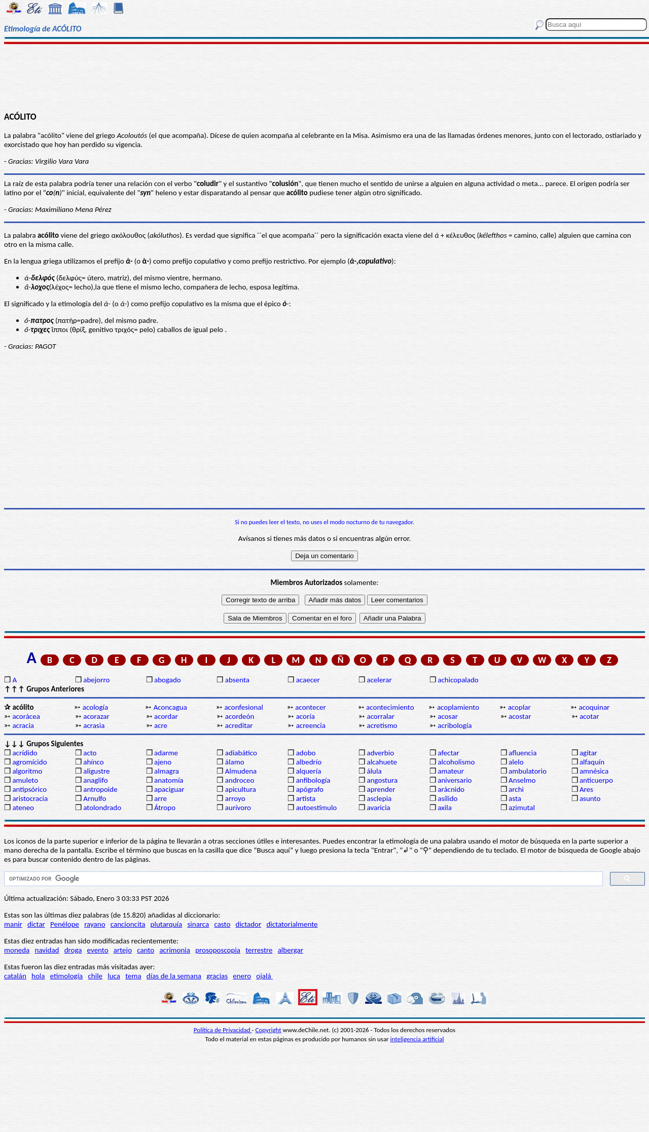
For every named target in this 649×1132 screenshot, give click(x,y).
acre (160, 725)
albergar (290, 950)
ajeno (162, 761)
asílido (447, 798)
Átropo (164, 807)
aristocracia (30, 798)
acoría (305, 716)
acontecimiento (390, 707)
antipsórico (29, 789)
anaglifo (95, 780)
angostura (382, 780)
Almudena (241, 771)
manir (13, 924)
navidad (47, 950)
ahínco (93, 761)
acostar (520, 716)
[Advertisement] (324, 77)
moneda (16, 950)
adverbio (380, 752)
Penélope (64, 924)
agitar (588, 752)
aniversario (455, 780)
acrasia (93, 725)
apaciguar (169, 789)
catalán (15, 975)
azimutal (522, 807)
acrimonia (174, 950)
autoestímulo (316, 807)
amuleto (25, 780)
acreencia (311, 725)
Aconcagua (170, 707)
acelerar (379, 679)
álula (374, 771)
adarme (166, 752)
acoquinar (594, 707)
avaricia (378, 807)
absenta (237, 679)
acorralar (380, 716)
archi (516, 789)
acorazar (96, 716)
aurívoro (238, 807)
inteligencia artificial (417, 1039)
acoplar (519, 707)
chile (95, 975)
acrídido (24, 752)
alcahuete (382, 761)
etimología (66, 975)
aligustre (96, 771)
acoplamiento (458, 707)
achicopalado (458, 679)
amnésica (594, 771)
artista (306, 798)
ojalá (264, 975)
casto (222, 924)
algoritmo (27, 771)
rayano (94, 924)
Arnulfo (94, 798)
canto (145, 950)
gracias (217, 975)
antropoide (100, 789)
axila (445, 807)
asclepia (379, 798)
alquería (308, 771)
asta (515, 798)
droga (73, 950)
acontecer (310, 707)
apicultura (240, 789)
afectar (448, 752)
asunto (590, 798)
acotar (589, 716)
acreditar (239, 725)
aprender (381, 789)
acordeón (239, 716)
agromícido (29, 761)
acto (89, 752)
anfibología (313, 780)
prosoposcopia (217, 950)
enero (242, 975)
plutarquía (167, 924)
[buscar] (302, 879)
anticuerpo (596, 780)
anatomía (169, 780)
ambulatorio (528, 771)
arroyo (235, 798)
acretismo (382, 725)
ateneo (23, 807)
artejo (123, 950)
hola (38, 975)
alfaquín (592, 761)
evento (98, 950)
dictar (36, 924)
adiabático (241, 752)
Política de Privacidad (223, 1030)
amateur (451, 771)
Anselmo (522, 780)
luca (113, 975)
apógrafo (309, 789)
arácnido (451, 789)
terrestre (258, 950)
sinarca (198, 924)
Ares (586, 789)
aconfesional (243, 707)
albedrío (308, 761)
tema (133, 975)
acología (95, 707)
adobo (306, 752)
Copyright (268, 1030)
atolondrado (102, 807)
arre (160, 798)
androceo (240, 780)
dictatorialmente (291, 924)
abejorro (96, 679)
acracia (23, 725)
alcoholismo (456, 761)
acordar (166, 716)
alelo (516, 761)
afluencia (522, 752)
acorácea (26, 716)
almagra (166, 771)
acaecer (308, 679)
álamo (234, 761)
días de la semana (174, 975)
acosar (448, 716)
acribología (455, 725)
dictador (249, 924)
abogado (167, 679)
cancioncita (128, 924)
